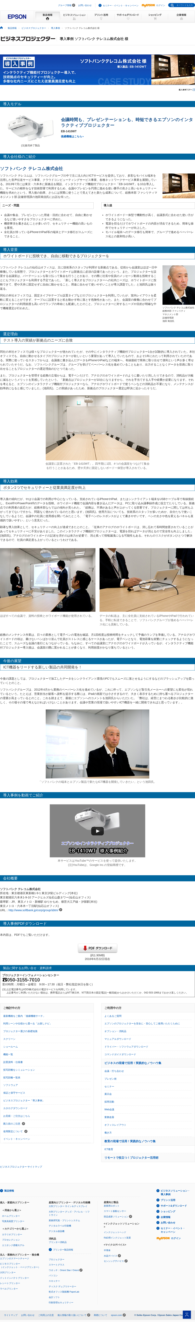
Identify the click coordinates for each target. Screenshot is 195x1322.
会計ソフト (54, 1297)
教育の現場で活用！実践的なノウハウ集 (130, 1141)
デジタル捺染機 (56, 1231)
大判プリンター (8, 1272)
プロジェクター (56, 1259)
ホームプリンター (11, 1216)
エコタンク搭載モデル (13, 1245)
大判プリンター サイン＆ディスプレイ (68, 1206)
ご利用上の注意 (46, 1315)
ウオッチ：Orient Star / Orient (64, 1270)
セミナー (109, 1086)
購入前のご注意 (14, 1123)
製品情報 (12, 28)
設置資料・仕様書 (13, 1062)
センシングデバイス (114, 1261)
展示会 (108, 1094)
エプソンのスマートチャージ (14, 1258)
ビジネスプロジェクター (34, 28)
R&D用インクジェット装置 (117, 1237)
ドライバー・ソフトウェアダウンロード (126, 1046)
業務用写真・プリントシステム (64, 1220)
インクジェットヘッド (115, 1232)
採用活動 (109, 1101)
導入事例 (55, 28)
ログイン (153, 5)
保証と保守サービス (14, 1092)
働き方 (108, 1132)
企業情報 (165, 1217)
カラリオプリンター (12, 1234)
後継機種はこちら (71, 136)
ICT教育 (108, 1149)
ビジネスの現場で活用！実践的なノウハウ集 (132, 1063)
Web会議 (109, 1109)
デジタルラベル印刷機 (60, 1225)
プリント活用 (168, 1200)
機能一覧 (8, 1054)
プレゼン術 (110, 1078)
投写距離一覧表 (11, 1077)
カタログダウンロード (15, 1108)
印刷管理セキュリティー (61, 1302)
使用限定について (15, 1131)
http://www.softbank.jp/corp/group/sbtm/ (33, 910)
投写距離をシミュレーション (19, 1069)
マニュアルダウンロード (117, 1039)
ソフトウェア (10, 1085)
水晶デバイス (110, 1256)
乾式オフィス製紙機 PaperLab (64, 1292)
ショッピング (168, 1211)
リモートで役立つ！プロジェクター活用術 (131, 1157)
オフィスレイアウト (115, 1125)
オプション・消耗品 (115, 1031)
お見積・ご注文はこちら (16, 1116)
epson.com (116, 1315)
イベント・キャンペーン (16, 1139)
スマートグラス (56, 1264)
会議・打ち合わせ (114, 1071)
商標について (100, 1315)
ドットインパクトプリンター (14, 1278)
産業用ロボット (111, 1206)
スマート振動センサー (115, 1211)
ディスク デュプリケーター (62, 1286)
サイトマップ (10, 1315)
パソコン (53, 1275)
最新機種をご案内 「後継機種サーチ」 (24, 1016)
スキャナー (54, 1281)
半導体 (107, 1250)
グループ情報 (65, 5)
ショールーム (10, 1046)
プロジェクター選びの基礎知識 (20, 1031)
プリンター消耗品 (58, 1242)
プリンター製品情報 (63, 1249)
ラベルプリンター (9, 1288)
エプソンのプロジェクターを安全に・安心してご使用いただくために (142, 1023)
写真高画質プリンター (13, 1221)
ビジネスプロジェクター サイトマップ (21, 1166)
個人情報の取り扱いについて (72, 1315)
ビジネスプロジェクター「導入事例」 (24, 1100)
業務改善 (109, 1117)
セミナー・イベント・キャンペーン (121, 5)
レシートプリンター (10, 1283)
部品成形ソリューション (116, 1216)
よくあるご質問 (112, 1016)
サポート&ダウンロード (174, 1205)
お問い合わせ (85, 5)
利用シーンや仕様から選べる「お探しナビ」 (27, 1023)
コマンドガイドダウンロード (120, 1054)
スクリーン (9, 1039)
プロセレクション (11, 1239)
